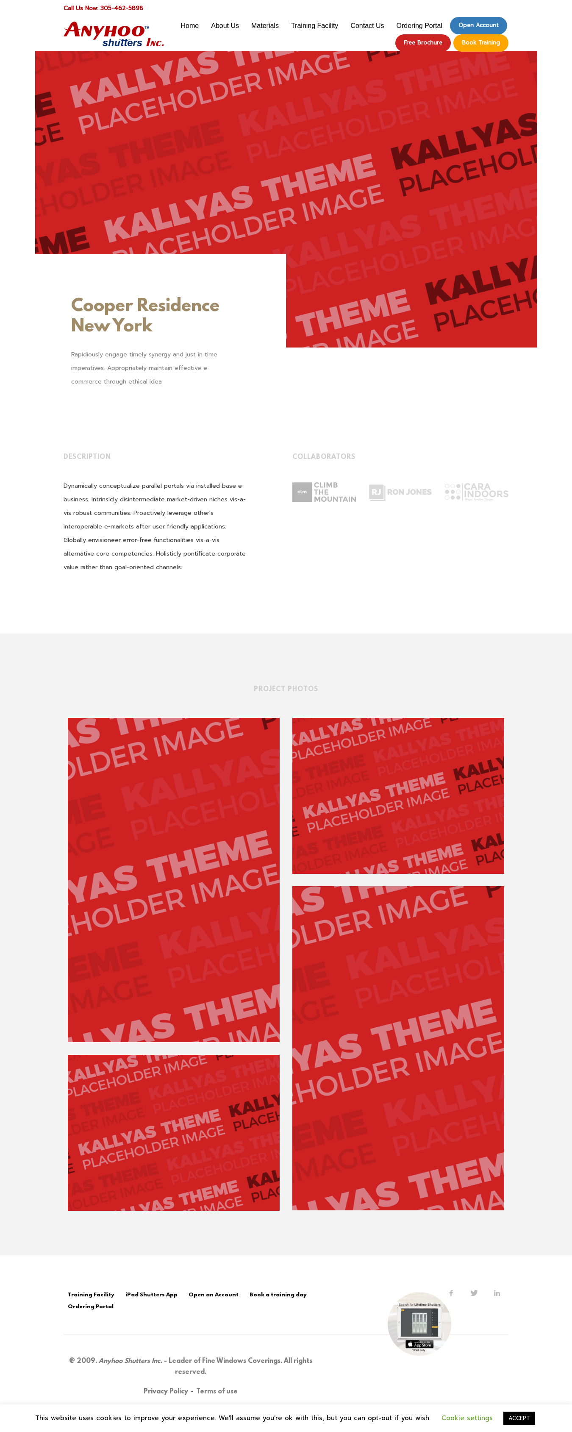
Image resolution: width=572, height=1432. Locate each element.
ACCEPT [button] (519, 1418)
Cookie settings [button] (467, 1418)
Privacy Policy (166, 1392)
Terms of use (217, 1392)
